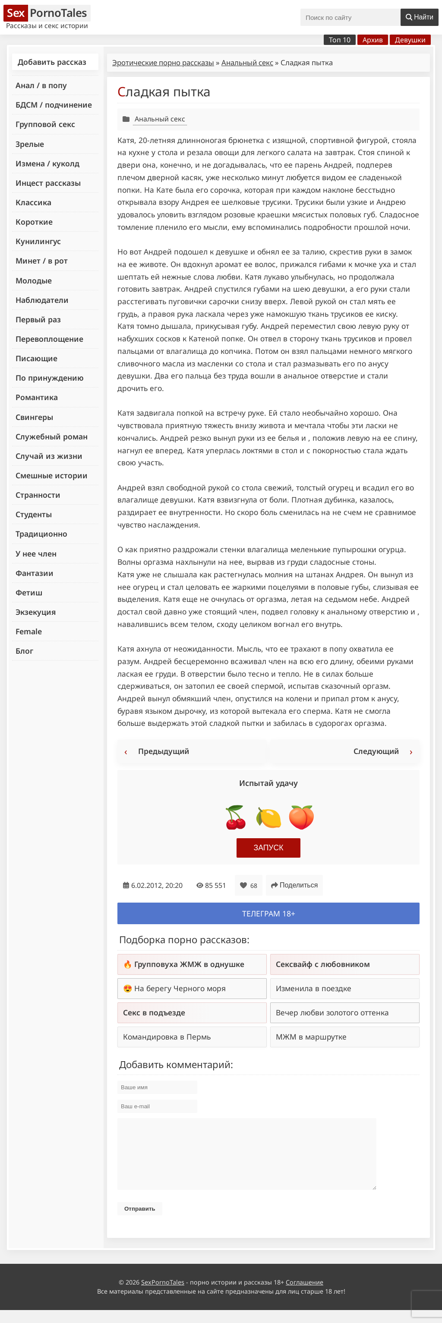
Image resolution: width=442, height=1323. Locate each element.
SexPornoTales (162, 1295)
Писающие (36, 358)
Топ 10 (339, 40)
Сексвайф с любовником (323, 964)
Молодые (34, 280)
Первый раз (38, 319)
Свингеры (34, 417)
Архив (373, 40)
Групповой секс (45, 124)
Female (29, 631)
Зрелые (30, 144)
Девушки (410, 40)
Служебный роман (52, 436)
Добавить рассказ (52, 62)
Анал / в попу (41, 85)
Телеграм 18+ (268, 913)
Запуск (269, 847)
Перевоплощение (49, 339)
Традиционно (41, 533)
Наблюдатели (42, 300)
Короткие (34, 221)
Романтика (37, 397)
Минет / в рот (42, 260)
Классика (33, 202)
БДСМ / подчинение (54, 104)
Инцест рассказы (48, 183)
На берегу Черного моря (180, 988)
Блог (24, 651)
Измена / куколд (47, 163)
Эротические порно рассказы (163, 62)
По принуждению (50, 377)
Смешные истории (52, 475)
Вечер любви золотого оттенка (332, 1012)
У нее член (36, 553)
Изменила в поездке (313, 988)
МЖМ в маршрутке (311, 1036)
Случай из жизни (49, 456)
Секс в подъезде (154, 1012)
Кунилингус (38, 241)
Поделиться (294, 885)
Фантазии (35, 573)
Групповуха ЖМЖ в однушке (189, 964)
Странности (38, 495)
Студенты (34, 514)
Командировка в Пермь (167, 1036)
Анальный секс (247, 62)
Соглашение (304, 1295)
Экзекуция (36, 612)
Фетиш (29, 592)
